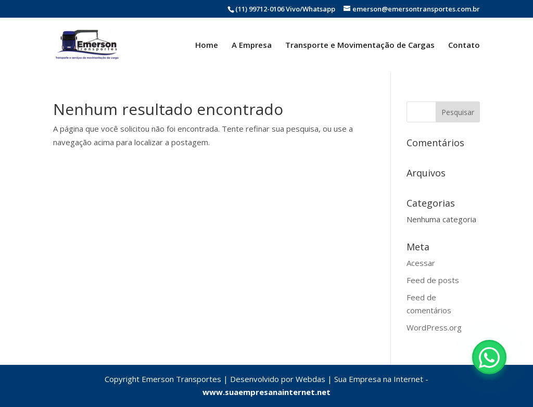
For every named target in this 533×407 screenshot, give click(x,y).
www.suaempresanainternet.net (266, 392)
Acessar (421, 263)
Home (206, 45)
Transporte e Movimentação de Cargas (360, 45)
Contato (464, 45)
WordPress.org (434, 327)
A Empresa (252, 45)
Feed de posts (433, 280)
